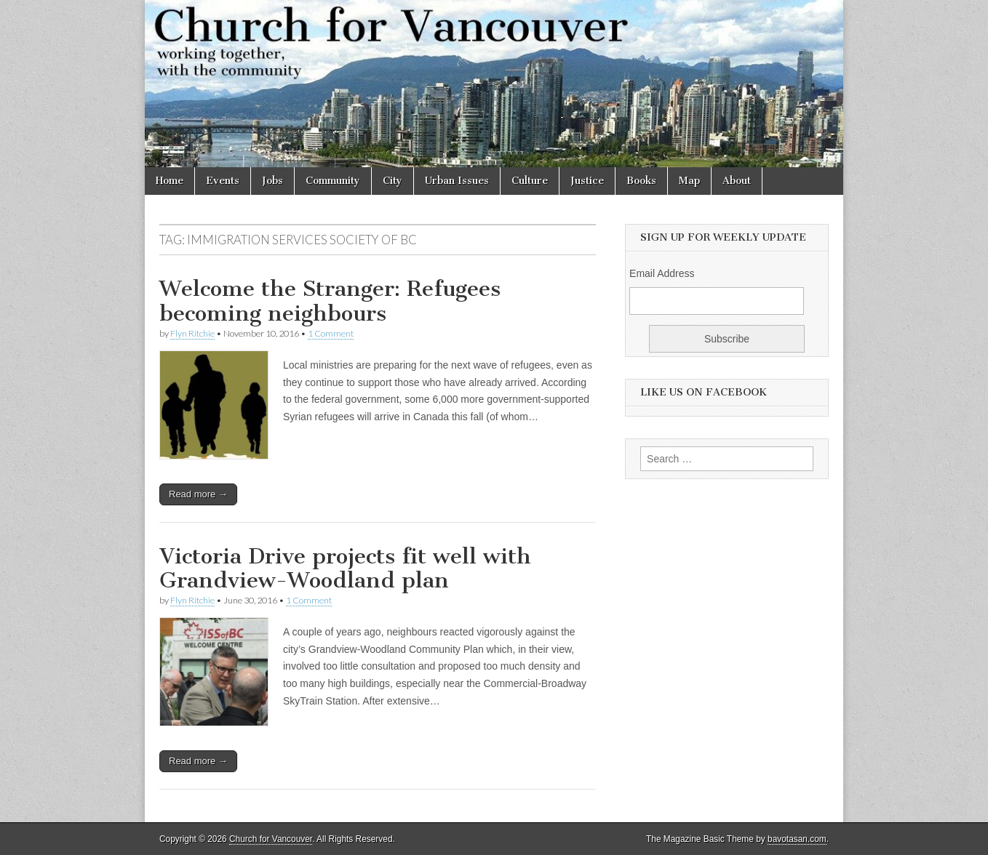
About (736, 180)
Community (333, 180)
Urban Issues (457, 180)
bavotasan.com (797, 839)
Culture (529, 180)
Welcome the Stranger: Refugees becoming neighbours (330, 301)
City (392, 180)
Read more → (198, 494)
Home (169, 180)
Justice (587, 180)
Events (222, 180)
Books (641, 180)
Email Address (661, 273)
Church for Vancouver (270, 839)
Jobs (272, 180)
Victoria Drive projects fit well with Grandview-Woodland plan (345, 568)
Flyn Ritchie (192, 333)
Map (689, 180)
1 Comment (331, 333)
